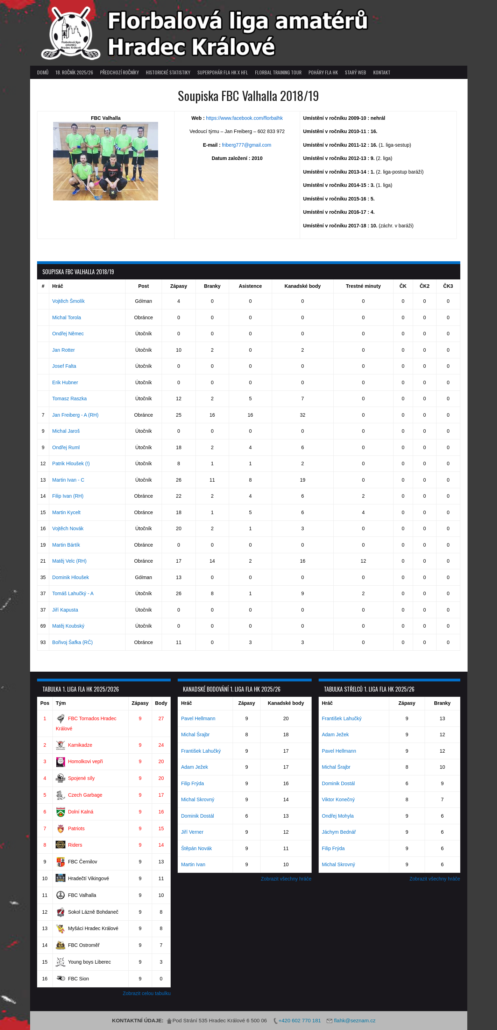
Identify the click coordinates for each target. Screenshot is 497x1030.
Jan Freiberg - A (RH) (75, 415)
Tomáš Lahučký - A (72, 593)
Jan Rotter (63, 350)
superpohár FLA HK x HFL (222, 72)
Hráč (57, 286)
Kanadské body (303, 286)
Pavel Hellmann (198, 718)
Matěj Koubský (68, 626)
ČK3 (448, 286)
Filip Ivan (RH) (67, 496)
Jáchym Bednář (339, 832)
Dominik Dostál (197, 816)
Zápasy (178, 286)
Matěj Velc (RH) (69, 561)
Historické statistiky (168, 72)
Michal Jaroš (66, 431)
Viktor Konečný (338, 799)
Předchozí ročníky (119, 72)
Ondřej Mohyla (338, 816)
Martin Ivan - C (68, 480)
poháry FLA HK (323, 72)
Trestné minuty (363, 286)
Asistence (250, 286)
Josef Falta (64, 366)
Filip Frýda (192, 783)
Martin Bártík (66, 545)
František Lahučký (201, 751)
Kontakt (381, 72)
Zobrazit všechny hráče (286, 879)
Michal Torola (66, 317)
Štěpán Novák (196, 848)
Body (161, 703)
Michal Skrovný (197, 799)
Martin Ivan (193, 864)
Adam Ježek (194, 767)
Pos (44, 703)
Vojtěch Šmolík (68, 301)
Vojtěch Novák (68, 528)
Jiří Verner (192, 832)
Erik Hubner (65, 382)
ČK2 (424, 286)
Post (143, 286)
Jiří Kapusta (65, 610)
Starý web (355, 72)
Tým (61, 703)
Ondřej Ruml (66, 447)
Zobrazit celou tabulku (147, 993)
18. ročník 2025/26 (74, 72)
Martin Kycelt (66, 512)
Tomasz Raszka (69, 398)
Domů (43, 72)
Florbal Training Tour (278, 72)
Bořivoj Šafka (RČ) (72, 642)
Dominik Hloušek (70, 577)
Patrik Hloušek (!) (71, 463)
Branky (212, 286)
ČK (402, 286)
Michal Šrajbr (195, 734)
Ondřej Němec (68, 333)
